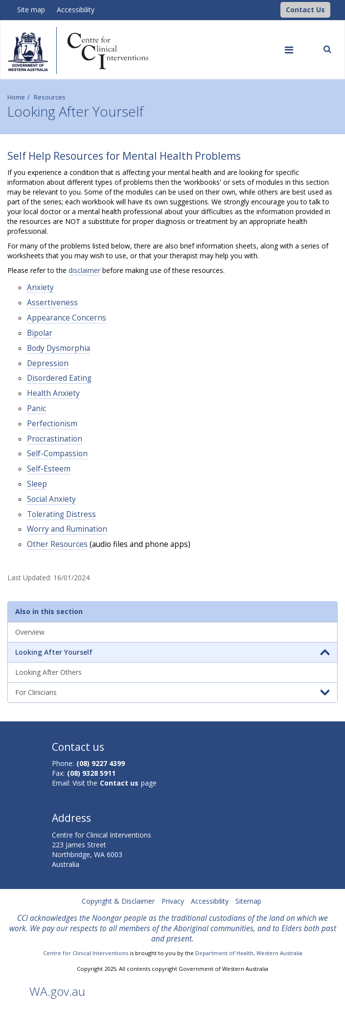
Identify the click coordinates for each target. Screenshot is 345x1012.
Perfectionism (52, 424)
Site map (31, 9)
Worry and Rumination (67, 529)
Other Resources (57, 544)
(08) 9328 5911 (91, 773)
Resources (50, 97)
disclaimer (84, 270)
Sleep (37, 484)
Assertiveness (52, 302)
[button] (305, 10)
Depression (48, 363)
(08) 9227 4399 (100, 763)
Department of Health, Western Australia (248, 953)
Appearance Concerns (66, 318)
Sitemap (248, 901)
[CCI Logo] (278, 9)
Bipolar (39, 333)
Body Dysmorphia (58, 348)
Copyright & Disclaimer (118, 901)
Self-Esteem (48, 469)
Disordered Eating (59, 378)
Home (16, 97)
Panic (36, 408)
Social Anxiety (51, 499)
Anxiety (40, 287)
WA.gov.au (57, 991)
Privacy (172, 901)
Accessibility (75, 9)
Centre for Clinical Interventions (85, 953)
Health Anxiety (53, 393)
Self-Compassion (57, 453)
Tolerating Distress (61, 514)
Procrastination (54, 439)
